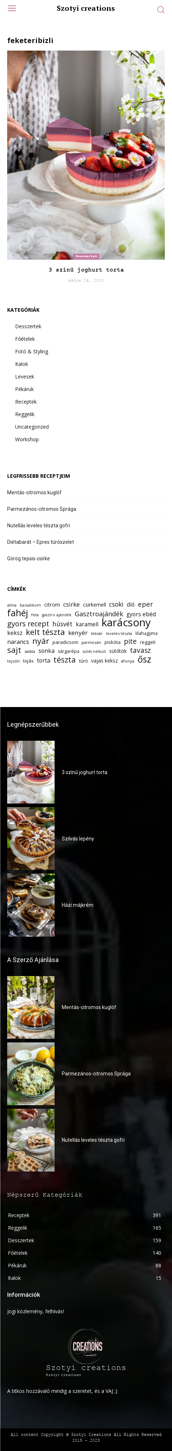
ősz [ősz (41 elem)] (144, 659)
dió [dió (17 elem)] (131, 604)
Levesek (24, 376)
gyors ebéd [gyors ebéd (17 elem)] (141, 614)
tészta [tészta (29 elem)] (65, 659)
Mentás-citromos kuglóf (34, 492)
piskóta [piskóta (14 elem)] (112, 642)
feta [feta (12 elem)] (35, 614)
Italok (21, 364)
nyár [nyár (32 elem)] (40, 641)
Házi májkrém (77, 905)
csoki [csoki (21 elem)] (116, 604)
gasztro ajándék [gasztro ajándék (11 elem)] (56, 614)
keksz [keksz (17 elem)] (15, 633)
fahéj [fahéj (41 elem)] (17, 613)
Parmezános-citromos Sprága (41, 509)
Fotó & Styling (31, 351)
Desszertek (86, 256)
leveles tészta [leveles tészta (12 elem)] (119, 633)
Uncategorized (32, 426)
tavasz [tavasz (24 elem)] (140, 650)
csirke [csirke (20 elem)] (71, 604)
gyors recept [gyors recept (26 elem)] (28, 623)
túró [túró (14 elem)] (83, 661)
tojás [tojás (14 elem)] (28, 661)
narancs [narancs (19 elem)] (18, 641)
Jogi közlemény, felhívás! (35, 1311)
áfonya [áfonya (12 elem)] (127, 661)
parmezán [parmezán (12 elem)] (91, 642)
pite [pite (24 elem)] (130, 641)
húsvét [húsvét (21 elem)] (62, 624)
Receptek (26, 401)
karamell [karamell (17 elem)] (87, 624)
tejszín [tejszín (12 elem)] (13, 661)
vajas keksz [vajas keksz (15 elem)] (104, 660)
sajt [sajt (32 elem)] (14, 650)
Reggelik (24, 414)
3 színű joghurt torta (86, 270)
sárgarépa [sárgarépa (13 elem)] (68, 651)
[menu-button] (11, 9)
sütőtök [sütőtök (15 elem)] (118, 650)
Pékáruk (24, 389)
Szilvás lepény (78, 839)
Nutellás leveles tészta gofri (38, 525)
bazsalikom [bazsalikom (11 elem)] (30, 605)
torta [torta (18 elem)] (43, 660)
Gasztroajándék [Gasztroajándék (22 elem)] (99, 614)
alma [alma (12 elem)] (12, 605)
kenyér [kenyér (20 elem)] (78, 632)
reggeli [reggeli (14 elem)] (147, 642)
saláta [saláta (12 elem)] (29, 651)
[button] (161, 9)
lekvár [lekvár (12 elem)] (97, 633)
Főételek (25, 338)
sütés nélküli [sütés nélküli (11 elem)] (94, 651)
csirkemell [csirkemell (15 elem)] (94, 604)
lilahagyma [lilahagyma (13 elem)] (146, 633)
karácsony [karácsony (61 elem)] (126, 622)
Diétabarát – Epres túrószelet (40, 542)
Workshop (27, 439)
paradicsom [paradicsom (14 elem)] (65, 642)
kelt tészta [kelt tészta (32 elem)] (45, 632)
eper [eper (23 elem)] (145, 604)
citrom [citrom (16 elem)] (52, 604)
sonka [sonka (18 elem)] (46, 651)
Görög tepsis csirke (28, 558)
